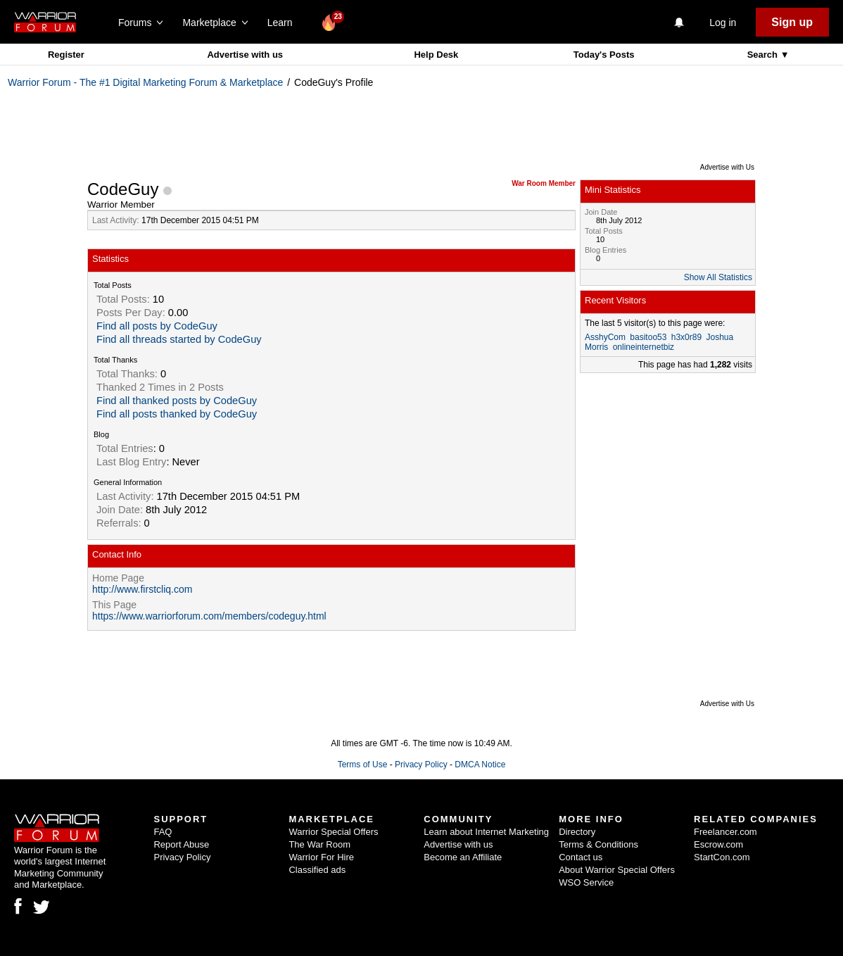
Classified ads (317, 869)
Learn (283, 22)
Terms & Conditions (598, 844)
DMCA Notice (480, 764)
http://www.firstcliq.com (142, 589)
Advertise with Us (727, 167)
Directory (577, 831)
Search (763, 54)
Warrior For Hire (321, 857)
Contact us (580, 857)
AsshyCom (605, 337)
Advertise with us (245, 54)
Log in (722, 22)
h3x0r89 (686, 337)
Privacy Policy (421, 764)
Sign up (792, 22)
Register (66, 54)
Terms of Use (363, 764)
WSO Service (586, 882)
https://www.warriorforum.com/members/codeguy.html (209, 616)
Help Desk (436, 54)
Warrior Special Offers (333, 831)
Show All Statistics (718, 277)
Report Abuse (181, 844)
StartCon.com (721, 857)
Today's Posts (604, 54)
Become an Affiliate (463, 857)
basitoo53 (648, 337)
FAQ (162, 831)
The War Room (319, 844)
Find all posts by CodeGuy (156, 326)
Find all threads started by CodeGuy (179, 339)
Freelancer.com (725, 831)
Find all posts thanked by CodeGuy (176, 414)
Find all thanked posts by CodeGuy (176, 400)
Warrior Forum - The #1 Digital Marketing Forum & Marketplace (145, 82)
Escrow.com (718, 844)
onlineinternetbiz (643, 347)
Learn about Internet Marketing (486, 831)
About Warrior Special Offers (617, 869)
